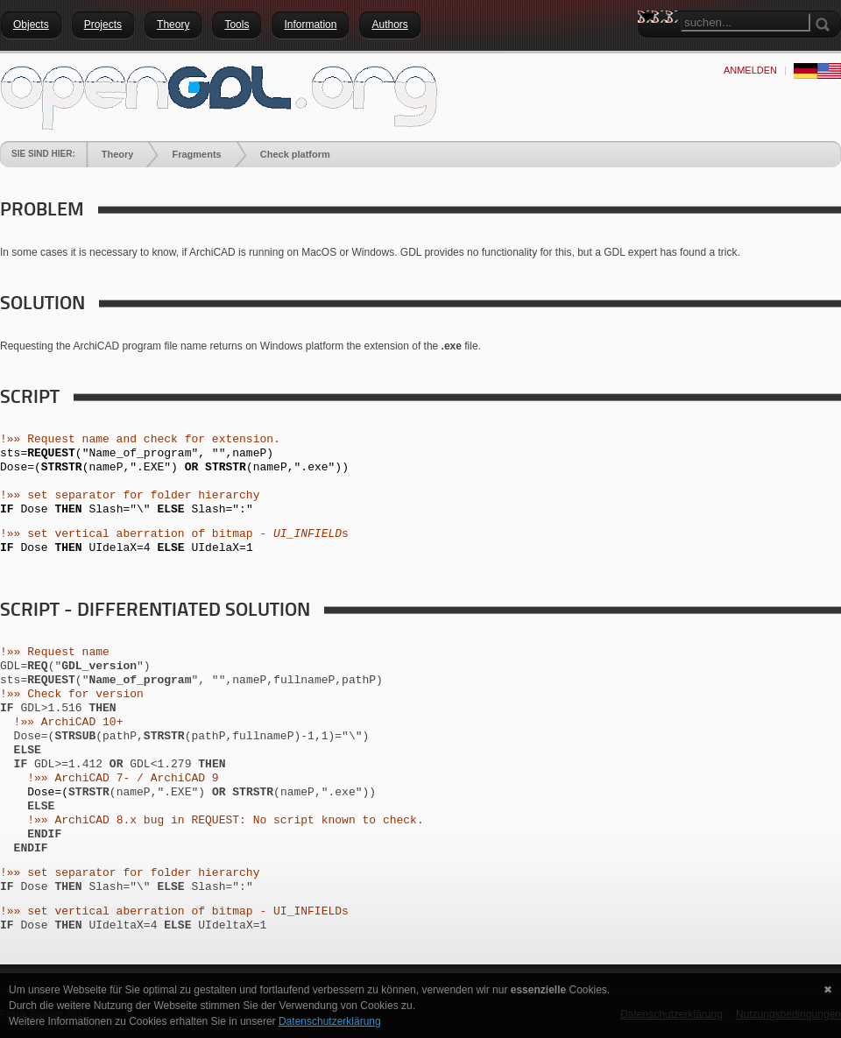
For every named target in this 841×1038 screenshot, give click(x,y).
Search (651, 48)
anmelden (750, 70)
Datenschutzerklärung (330, 1021)
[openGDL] (219, 95)
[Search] (745, 22)
